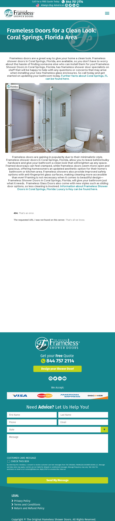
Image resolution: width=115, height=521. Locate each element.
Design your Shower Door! (57, 368)
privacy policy (18, 471)
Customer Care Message (21, 457)
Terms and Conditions (26, 504)
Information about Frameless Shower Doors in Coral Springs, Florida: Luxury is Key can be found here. (62, 188)
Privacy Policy (21, 501)
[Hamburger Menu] (107, 13)
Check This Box (20, 461)
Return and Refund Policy (28, 508)
